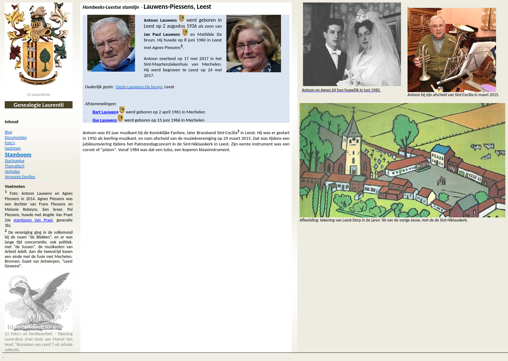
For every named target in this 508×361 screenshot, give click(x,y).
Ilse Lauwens (105, 120)
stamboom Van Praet (33, 220)
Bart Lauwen (104, 112)
